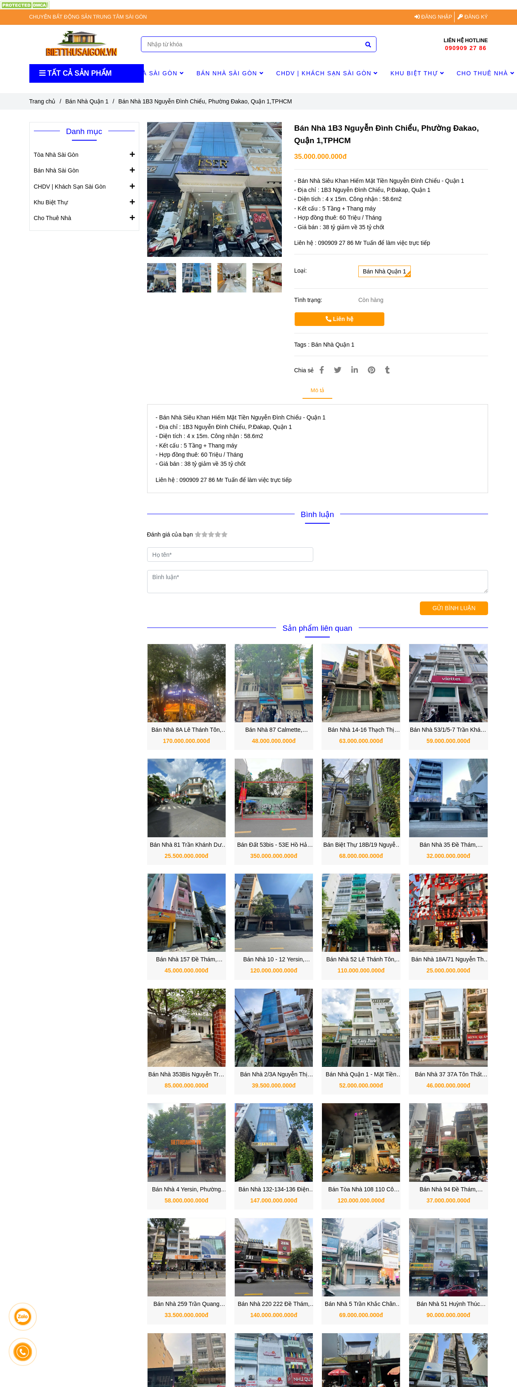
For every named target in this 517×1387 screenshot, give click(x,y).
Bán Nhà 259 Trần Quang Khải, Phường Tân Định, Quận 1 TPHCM (186, 1304)
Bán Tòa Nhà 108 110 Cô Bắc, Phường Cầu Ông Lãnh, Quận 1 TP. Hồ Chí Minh (361, 1190)
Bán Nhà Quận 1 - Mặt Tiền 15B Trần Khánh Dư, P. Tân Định (361, 1075)
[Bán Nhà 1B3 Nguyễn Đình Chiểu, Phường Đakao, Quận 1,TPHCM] (25, 4)
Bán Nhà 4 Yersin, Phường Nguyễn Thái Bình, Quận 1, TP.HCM (186, 1190)
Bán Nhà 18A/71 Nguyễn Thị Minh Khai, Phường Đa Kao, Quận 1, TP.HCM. (448, 960)
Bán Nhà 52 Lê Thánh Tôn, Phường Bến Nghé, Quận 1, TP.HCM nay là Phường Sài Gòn (361, 960)
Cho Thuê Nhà (52, 218)
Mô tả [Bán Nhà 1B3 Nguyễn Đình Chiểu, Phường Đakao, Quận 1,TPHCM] (317, 390)
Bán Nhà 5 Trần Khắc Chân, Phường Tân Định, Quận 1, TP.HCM (361, 1304)
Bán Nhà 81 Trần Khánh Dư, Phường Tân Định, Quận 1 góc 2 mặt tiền (186, 845)
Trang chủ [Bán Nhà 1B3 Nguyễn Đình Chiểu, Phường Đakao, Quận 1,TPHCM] (42, 101)
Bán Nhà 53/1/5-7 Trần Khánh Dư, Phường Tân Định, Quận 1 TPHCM (448, 730)
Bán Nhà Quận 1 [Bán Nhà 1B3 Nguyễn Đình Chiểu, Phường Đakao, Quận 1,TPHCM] (87, 101)
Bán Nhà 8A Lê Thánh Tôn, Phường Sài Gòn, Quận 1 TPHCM (187, 730)
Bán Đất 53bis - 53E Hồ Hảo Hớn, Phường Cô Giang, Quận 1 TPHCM (273, 845)
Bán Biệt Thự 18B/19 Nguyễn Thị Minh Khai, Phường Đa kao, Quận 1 (361, 845)
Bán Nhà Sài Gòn (230, 73)
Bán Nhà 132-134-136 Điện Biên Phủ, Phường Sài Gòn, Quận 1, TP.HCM (274, 1190)
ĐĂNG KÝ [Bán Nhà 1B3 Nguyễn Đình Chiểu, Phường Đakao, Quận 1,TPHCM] (472, 17)
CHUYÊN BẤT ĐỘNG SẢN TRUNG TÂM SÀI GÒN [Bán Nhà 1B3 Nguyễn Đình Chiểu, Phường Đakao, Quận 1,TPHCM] (88, 17)
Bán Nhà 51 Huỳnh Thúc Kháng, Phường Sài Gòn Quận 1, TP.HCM (448, 1304)
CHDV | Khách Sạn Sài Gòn (327, 73)
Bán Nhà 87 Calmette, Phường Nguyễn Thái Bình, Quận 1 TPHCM (273, 730)
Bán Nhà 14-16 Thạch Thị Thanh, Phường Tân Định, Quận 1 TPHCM (361, 730)
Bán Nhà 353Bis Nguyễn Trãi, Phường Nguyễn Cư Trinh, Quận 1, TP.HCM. (186, 1075)
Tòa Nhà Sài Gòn (150, 73)
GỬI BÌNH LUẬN (453, 608)
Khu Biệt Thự (417, 73)
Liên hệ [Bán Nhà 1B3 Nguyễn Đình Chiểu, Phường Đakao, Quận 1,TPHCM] (339, 319)
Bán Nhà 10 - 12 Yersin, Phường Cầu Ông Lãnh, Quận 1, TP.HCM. (273, 960)
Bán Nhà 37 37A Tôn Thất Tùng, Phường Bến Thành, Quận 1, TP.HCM (448, 1075)
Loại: (300, 270)
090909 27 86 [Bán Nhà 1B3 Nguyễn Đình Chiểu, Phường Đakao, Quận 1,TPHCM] (465, 48)
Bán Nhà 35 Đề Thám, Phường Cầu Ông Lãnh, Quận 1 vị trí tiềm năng (448, 845)
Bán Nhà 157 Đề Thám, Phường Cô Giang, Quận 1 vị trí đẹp (186, 960)
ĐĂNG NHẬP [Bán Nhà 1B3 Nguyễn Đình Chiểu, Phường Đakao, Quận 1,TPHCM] (433, 17)
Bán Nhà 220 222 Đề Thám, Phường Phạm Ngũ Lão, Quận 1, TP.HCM (274, 1304)
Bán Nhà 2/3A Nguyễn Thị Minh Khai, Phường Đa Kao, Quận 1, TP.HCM (274, 1075)
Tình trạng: (309, 300)
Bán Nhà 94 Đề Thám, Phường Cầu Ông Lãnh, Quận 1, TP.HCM (448, 1190)
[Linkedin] (354, 370)
